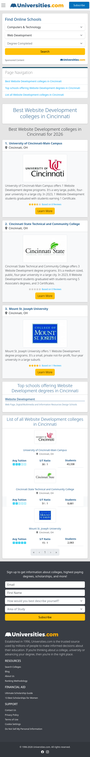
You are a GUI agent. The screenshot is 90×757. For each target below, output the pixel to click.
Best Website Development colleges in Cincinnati (33, 81)
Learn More (45, 211)
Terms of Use (11, 719)
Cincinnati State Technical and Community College (44, 224)
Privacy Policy (12, 714)
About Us (9, 676)
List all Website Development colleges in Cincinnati (34, 94)
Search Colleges (13, 666)
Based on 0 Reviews (51, 289)
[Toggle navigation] (3, 5)
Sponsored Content (14, 60)
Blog (7, 671)
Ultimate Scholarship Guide (19, 693)
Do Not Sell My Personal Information (23, 728)
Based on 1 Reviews (51, 365)
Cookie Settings (13, 724)
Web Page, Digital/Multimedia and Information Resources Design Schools (41, 404)
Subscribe (79, 5)
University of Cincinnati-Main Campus (35, 143)
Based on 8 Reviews (51, 204)
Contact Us (10, 710)
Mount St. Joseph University (28, 309)
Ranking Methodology (16, 680)
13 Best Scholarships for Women (21, 697)
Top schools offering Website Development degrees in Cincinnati (42, 88)
